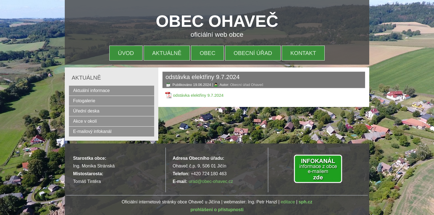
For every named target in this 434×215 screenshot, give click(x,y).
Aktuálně (167, 53)
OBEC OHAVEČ (217, 21)
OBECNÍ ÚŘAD (253, 53)
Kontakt (303, 53)
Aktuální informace (91, 90)
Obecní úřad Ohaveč (246, 85)
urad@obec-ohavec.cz (210, 181)
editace (288, 202)
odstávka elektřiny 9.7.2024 (198, 95)
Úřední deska (86, 111)
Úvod (126, 53)
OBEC (207, 53)
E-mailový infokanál (92, 131)
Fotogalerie (84, 100)
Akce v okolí (85, 121)
